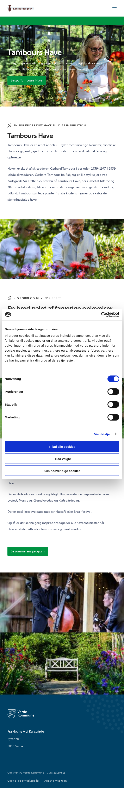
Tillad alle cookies (62, 446)
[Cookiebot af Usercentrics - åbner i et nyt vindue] (101, 314)
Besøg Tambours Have (26, 80)
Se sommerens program (28, 551)
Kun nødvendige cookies (62, 471)
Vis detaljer (102, 434)
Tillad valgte (62, 458)
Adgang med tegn (55, 780)
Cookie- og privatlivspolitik (23, 780)
